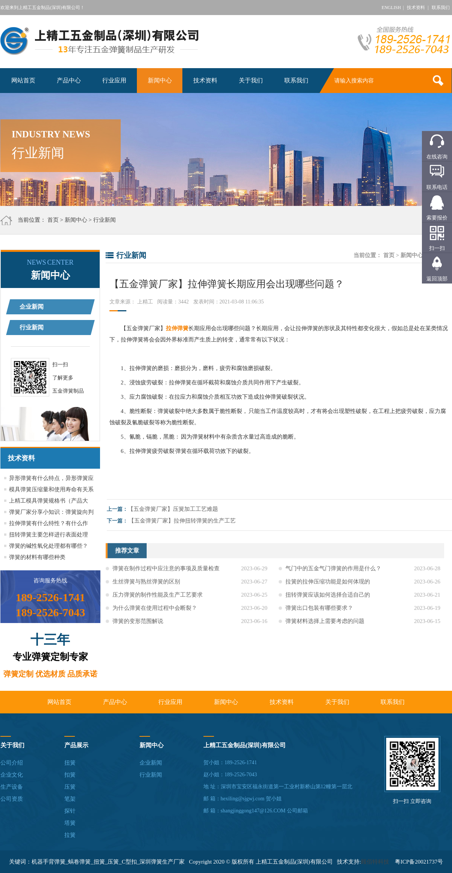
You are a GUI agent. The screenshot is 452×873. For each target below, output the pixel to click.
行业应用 (114, 80)
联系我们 (441, 7)
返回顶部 (436, 279)
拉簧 (70, 835)
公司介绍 (11, 763)
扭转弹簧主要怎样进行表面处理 (48, 535)
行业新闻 (104, 220)
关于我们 (251, 80)
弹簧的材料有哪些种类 (37, 557)
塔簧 (70, 823)
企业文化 (11, 775)
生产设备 (11, 787)
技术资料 (416, 7)
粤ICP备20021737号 (419, 862)
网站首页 (23, 80)
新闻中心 (160, 80)
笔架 (70, 799)
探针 (70, 811)
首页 (53, 220)
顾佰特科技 (375, 862)
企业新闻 (32, 306)
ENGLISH (391, 7)
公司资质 (11, 799)
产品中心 (69, 80)
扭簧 (70, 763)
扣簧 (70, 775)
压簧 (70, 787)
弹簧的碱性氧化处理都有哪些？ (48, 546)
